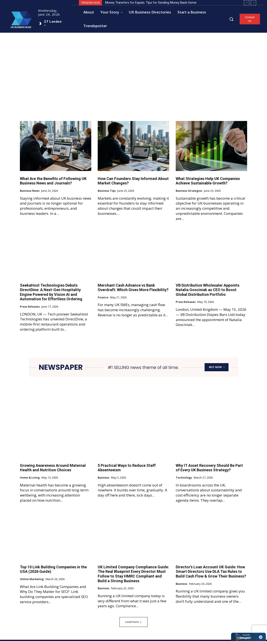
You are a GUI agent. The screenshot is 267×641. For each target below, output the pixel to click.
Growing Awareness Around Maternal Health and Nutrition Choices (53, 468)
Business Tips (107, 192)
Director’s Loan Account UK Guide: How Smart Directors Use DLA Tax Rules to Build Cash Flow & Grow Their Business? (211, 572)
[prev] (246, 2)
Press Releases (30, 308)
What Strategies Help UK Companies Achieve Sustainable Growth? (208, 182)
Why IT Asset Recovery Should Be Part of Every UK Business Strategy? (209, 468)
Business (103, 479)
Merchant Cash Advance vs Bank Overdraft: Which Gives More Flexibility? (133, 288)
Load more (133, 623)
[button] (231, 19)
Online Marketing (32, 580)
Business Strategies (189, 192)
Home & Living (30, 479)
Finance (103, 298)
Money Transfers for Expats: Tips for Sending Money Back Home (150, 2)
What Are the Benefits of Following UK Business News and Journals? (53, 182)
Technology (184, 479)
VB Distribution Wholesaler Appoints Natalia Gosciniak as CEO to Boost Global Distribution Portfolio (207, 291)
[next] (253, 2)
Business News (30, 192)
